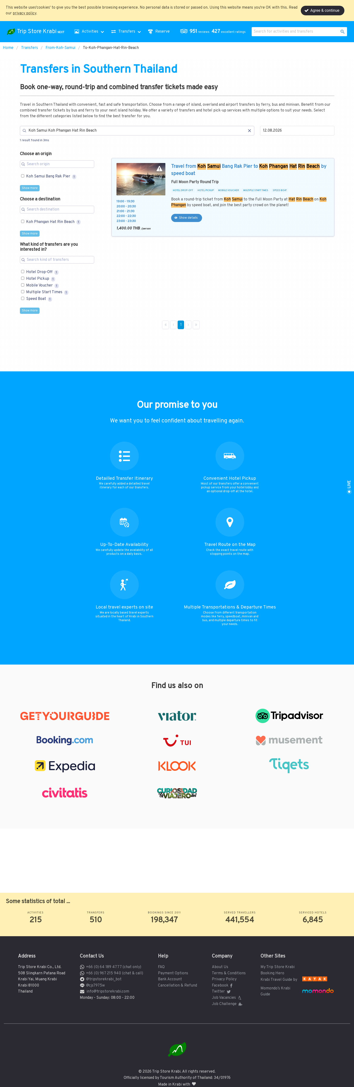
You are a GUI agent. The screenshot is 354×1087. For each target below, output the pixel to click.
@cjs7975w (95, 985)
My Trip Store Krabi (278, 967)
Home (8, 48)
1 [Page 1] (181, 324)
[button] (214, 31)
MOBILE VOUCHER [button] (228, 190)
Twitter (222, 991)
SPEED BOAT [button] (280, 190)
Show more (30, 188)
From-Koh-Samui (60, 48)
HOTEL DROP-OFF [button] (183, 190)
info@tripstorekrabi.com (108, 991)
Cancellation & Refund (177, 985)
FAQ (161, 967)
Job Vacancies (227, 998)
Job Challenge (227, 1004)
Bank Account (170, 979)
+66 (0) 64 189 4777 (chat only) (113, 967)
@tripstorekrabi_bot (104, 979)
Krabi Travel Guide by (279, 979)
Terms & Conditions (229, 973)
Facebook (223, 985)
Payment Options (173, 973)
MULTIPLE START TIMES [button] (255, 190)
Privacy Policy (224, 979)
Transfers (29, 48)
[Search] (137, 130)
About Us (220, 967)
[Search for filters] (57, 164)
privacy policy (24, 13)
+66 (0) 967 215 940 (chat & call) (114, 973)
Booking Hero (272, 973)
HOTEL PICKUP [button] (205, 190)
